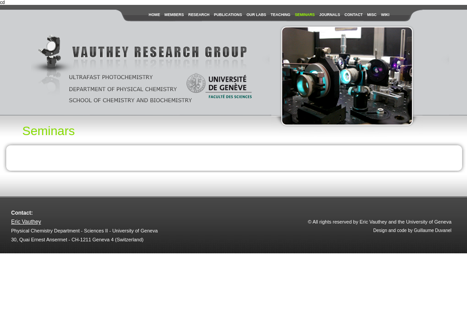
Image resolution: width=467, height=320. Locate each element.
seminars (305, 14)
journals (329, 14)
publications (228, 14)
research (198, 14)
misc (371, 14)
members (174, 14)
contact (354, 14)
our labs (256, 14)
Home (154, 14)
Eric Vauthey (26, 222)
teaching (280, 14)
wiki (385, 14)
